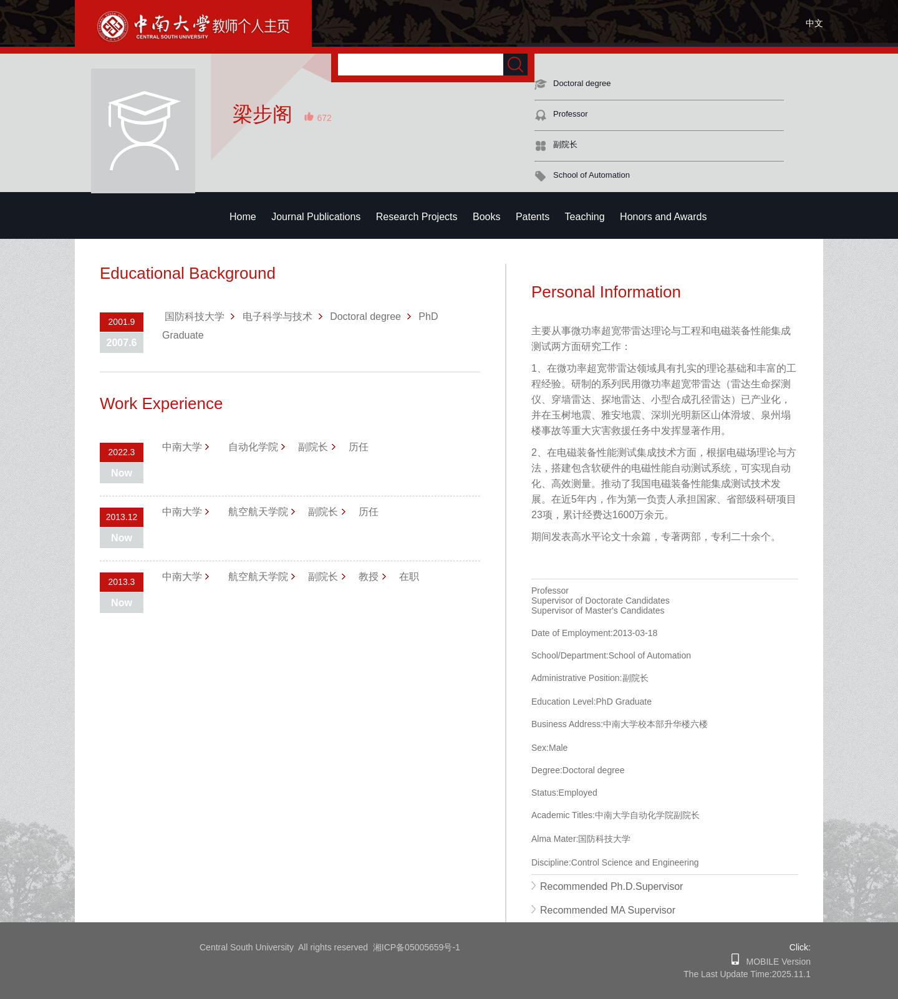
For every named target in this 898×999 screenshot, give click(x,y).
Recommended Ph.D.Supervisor (611, 886)
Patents (532, 216)
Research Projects (417, 216)
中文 (814, 23)
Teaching (585, 216)
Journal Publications (315, 216)
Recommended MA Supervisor (607, 910)
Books (486, 216)
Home (242, 216)
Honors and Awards (663, 216)
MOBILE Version (775, 962)
